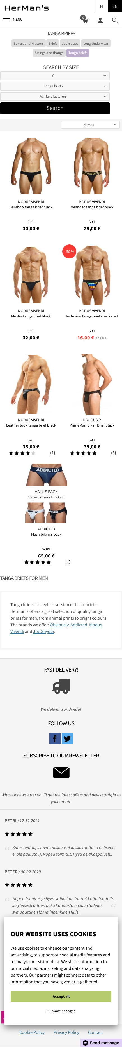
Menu (13, 19)
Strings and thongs (49, 52)
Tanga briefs (77, 52)
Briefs (53, 43)
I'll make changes (61, 1010)
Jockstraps (70, 43)
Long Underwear (96, 43)
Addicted (78, 624)
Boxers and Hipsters (28, 43)
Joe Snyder (43, 631)
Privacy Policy (66, 1032)
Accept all (61, 996)
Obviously (59, 624)
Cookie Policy (32, 1032)
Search (55, 108)
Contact (95, 1032)
